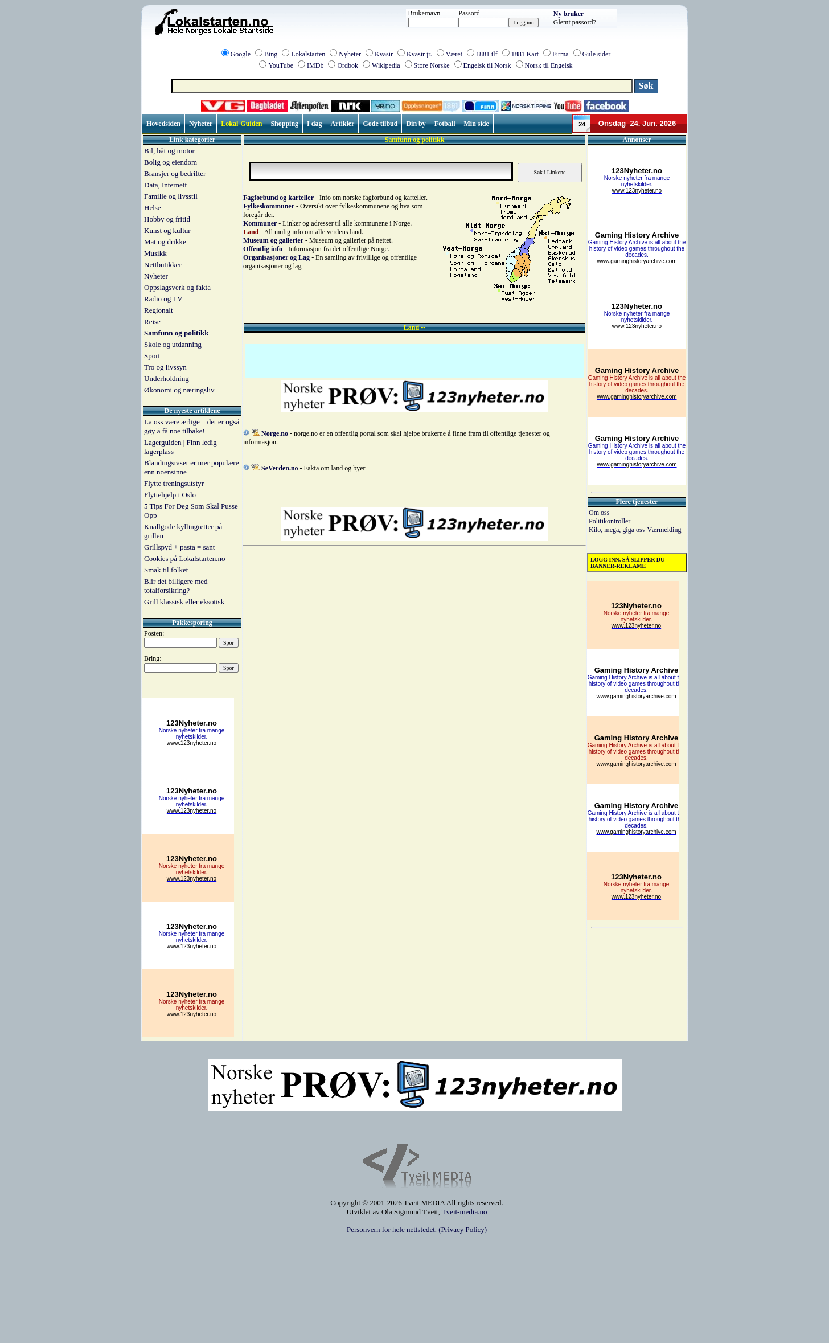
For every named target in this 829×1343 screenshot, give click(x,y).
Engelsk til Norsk (487, 65)
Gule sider (596, 54)
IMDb (315, 65)
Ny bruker (568, 14)
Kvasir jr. (419, 54)
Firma (560, 54)
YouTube (280, 65)
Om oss (599, 513)
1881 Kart (525, 54)
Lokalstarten (308, 54)
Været (454, 54)
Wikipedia (386, 65)
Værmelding (664, 530)
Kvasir (384, 54)
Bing (270, 54)
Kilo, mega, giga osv (618, 530)
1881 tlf (487, 54)
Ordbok (347, 65)
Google (241, 54)
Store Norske (432, 65)
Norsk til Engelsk (549, 65)
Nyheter (350, 54)
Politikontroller (609, 521)
